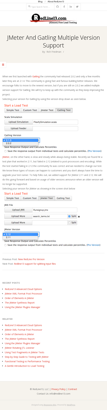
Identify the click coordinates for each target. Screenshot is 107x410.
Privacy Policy (58, 389)
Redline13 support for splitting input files (35, 263)
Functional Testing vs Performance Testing (27, 361)
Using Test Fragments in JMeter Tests (24, 352)
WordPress (71, 405)
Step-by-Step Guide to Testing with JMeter (27, 356)
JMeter (5, 156)
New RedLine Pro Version (31, 259)
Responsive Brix (50, 405)
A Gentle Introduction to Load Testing (24, 365)
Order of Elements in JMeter (19, 298)
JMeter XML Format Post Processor (23, 293)
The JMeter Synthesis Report (20, 302)
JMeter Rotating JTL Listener (19, 347)
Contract (72, 389)
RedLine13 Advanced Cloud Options (23, 289)
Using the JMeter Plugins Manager (22, 307)
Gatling (36, 76)
